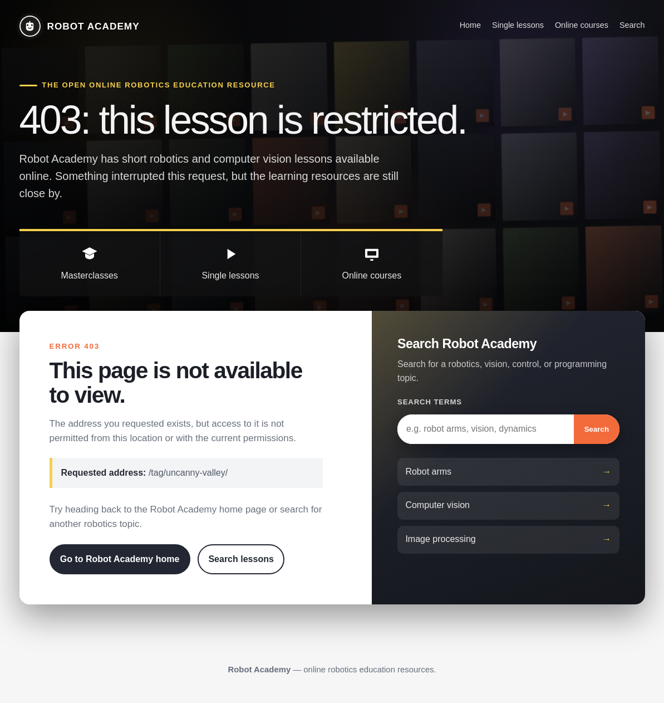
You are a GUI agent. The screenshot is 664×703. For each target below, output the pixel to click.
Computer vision (437, 505)
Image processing (440, 539)
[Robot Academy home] (79, 26)
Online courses (581, 25)
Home (470, 25)
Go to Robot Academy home (120, 559)
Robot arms (428, 471)
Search (632, 25)
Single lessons (518, 25)
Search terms (429, 402)
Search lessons (240, 559)
